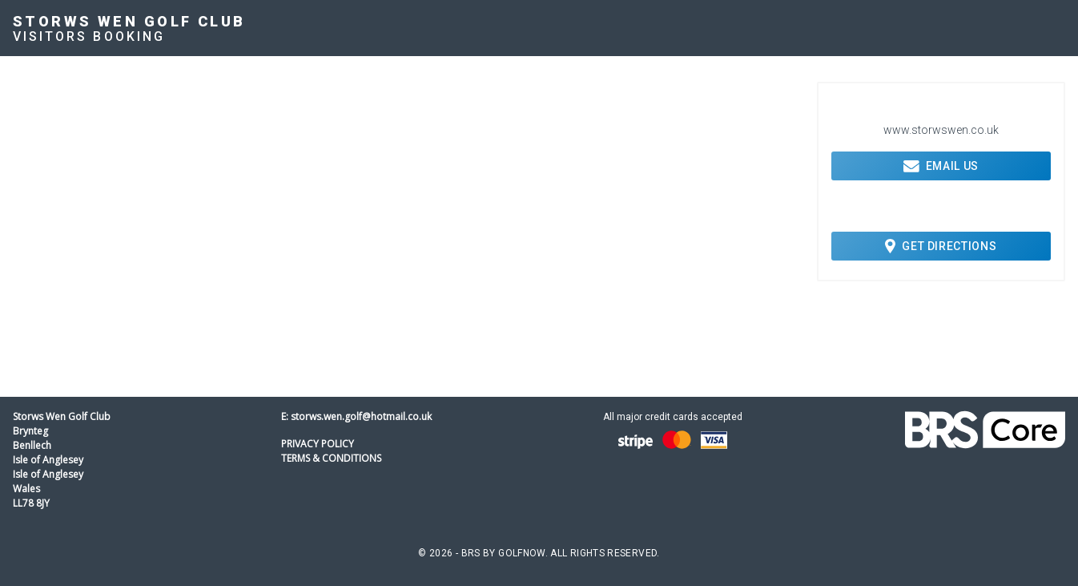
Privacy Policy (317, 444)
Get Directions (940, 246)
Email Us (941, 166)
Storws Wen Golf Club (129, 21)
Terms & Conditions (331, 458)
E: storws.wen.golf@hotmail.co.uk (356, 416)
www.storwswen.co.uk (941, 129)
